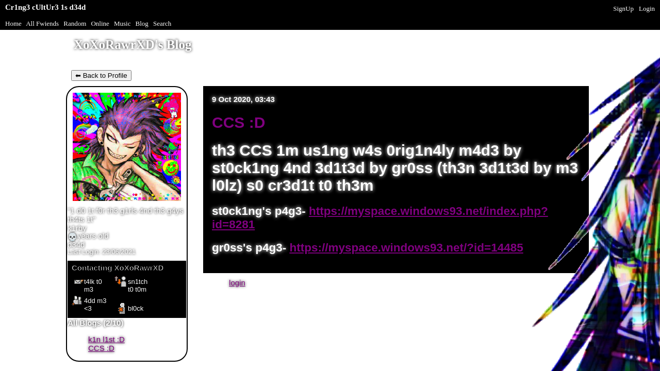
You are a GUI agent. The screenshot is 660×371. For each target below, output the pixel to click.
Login (647, 8)
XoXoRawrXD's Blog (132, 45)
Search (162, 23)
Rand (74, 23)
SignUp (623, 8)
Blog (142, 23)
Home (13, 23)
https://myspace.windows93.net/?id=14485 (406, 247)
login (237, 282)
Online (100, 23)
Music (122, 23)
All (42, 23)
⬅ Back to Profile (101, 75)
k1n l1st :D (106, 339)
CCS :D (101, 348)
